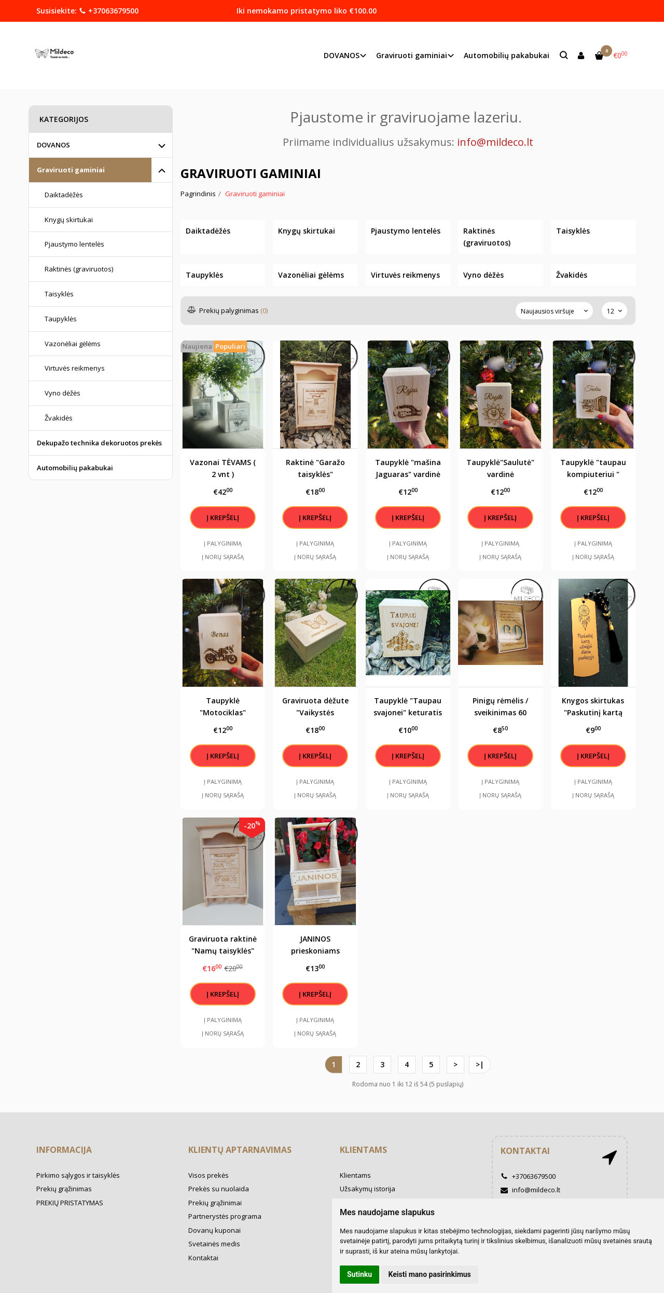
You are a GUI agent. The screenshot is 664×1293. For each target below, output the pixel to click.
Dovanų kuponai (214, 1230)
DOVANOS (53, 144)
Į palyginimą (223, 543)
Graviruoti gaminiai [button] (411, 55)
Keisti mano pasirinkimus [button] (430, 1274)
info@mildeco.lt (530, 1189)
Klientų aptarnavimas (240, 1149)
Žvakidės (59, 418)
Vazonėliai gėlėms (73, 343)
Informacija (64, 1149)
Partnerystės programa (224, 1216)
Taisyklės (59, 293)
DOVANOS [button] (341, 55)
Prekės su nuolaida (218, 1188)
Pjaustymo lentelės (74, 244)
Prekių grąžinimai (215, 1202)
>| (480, 1064)
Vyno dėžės (62, 393)
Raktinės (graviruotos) (79, 269)
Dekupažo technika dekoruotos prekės (99, 442)
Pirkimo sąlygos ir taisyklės (78, 1175)
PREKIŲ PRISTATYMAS (69, 1202)
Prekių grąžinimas (64, 1188)
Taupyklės (61, 318)
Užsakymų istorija (367, 1188)
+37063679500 (109, 11)
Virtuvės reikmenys (75, 368)
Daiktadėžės (64, 194)
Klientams (363, 1149)
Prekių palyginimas (228, 310)
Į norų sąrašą (223, 557)
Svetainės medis (214, 1243)
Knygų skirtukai (69, 219)
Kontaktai (203, 1257)
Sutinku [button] (359, 1274)
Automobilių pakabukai (506, 55)
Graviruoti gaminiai (71, 169)
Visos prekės (208, 1175)
